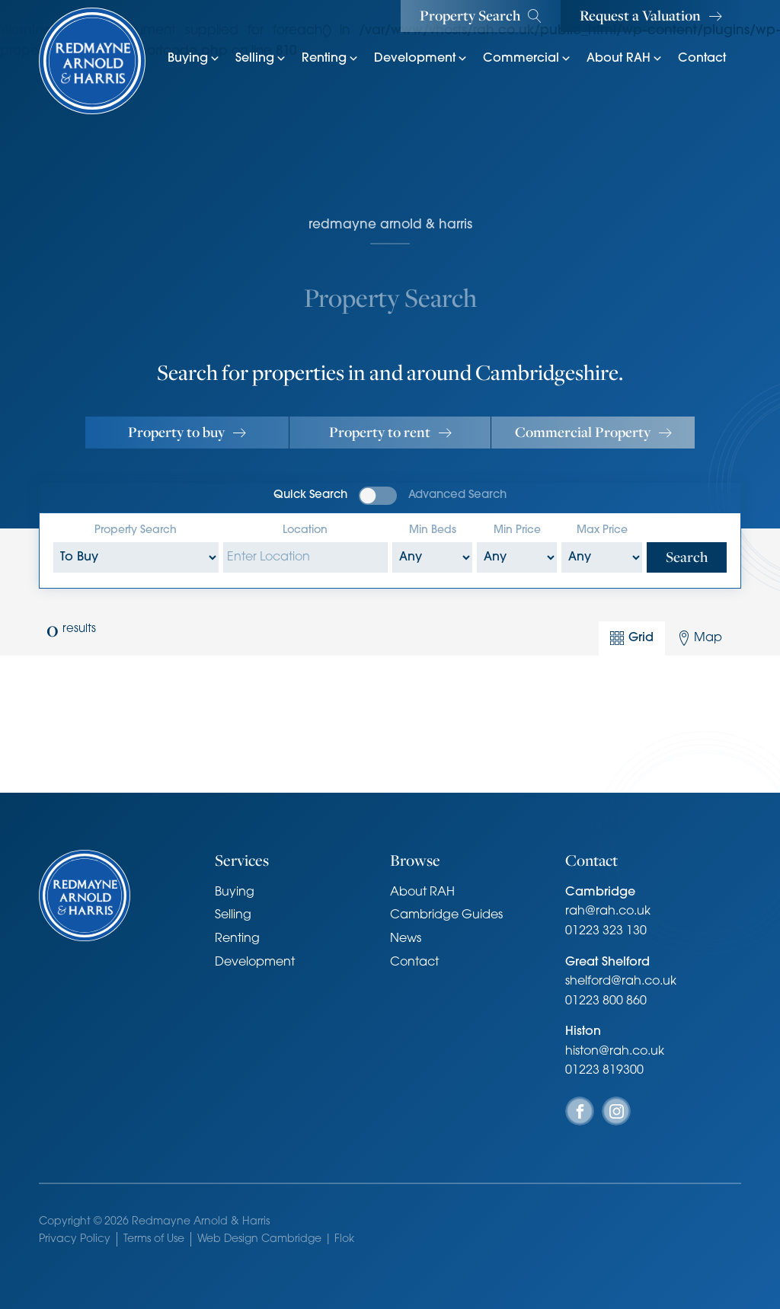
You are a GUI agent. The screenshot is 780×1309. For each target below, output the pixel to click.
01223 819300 (604, 1071)
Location (305, 530)
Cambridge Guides (446, 915)
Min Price (517, 530)
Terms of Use (153, 1239)
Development (421, 59)
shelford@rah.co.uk (620, 981)
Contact (702, 59)
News (405, 939)
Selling (260, 59)
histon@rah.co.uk (614, 1052)
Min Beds (432, 530)
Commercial (527, 59)
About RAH (625, 59)
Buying (194, 59)
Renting (330, 59)
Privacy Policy (74, 1239)
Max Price (602, 530)
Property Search (135, 530)
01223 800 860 (606, 1001)
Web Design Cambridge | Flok (275, 1239)
